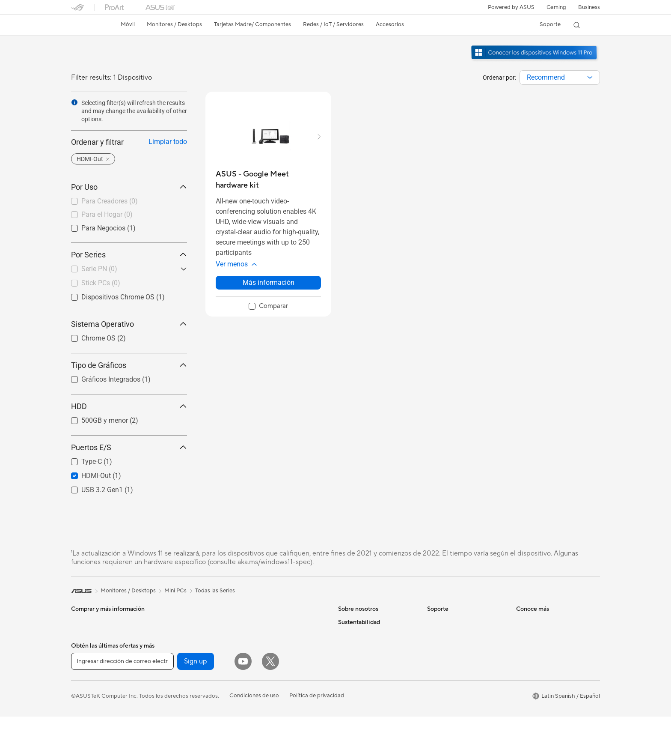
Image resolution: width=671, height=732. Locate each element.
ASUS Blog (530, 711)
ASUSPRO (529, 686)
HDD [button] (129, 406)
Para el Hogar (107, 214)
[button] (556, 7)
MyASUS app (444, 705)
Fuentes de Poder (182, 660)
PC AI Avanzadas (537, 634)
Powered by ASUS (511, 7)
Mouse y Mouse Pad (273, 686)
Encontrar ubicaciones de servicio (459, 638)
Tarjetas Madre (90, 713)
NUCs (78, 674)
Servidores (261, 647)
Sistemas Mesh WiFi (273, 634)
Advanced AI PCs (538, 724)
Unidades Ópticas (182, 686)
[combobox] (560, 77)
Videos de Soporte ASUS (459, 693)
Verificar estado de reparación (465, 621)
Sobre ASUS (354, 621)
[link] (85, 25)
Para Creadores (109, 201)
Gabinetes (172, 634)
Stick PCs (100, 283)
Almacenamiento (181, 673)
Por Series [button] (129, 254)
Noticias (348, 634)
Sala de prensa (356, 660)
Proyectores (86, 661)
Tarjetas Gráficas (181, 621)
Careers (348, 711)
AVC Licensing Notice (543, 699)
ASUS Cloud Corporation (370, 686)
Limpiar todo (167, 141)
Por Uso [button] (129, 186)
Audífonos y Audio (271, 699)
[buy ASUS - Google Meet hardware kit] (268, 179)
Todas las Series (215, 590)
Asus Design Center (541, 673)
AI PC (523, 621)
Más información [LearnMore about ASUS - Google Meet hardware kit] (268, 282)
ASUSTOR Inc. (356, 673)
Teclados (259, 673)
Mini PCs (82, 687)
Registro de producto (454, 654)
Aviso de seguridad (451, 680)
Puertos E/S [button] (129, 447)
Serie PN (99, 269)
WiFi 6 (167, 712)
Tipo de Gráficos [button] (129, 365)
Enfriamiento (176, 647)
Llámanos (439, 667)
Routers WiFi (264, 621)
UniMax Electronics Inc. (368, 699)
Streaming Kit (265, 712)
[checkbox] (129, 201)
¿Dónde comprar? (539, 647)
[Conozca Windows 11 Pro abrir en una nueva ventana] (535, 60)
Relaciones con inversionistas (375, 647)
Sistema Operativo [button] (129, 324)
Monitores (84, 648)
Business (589, 7)
